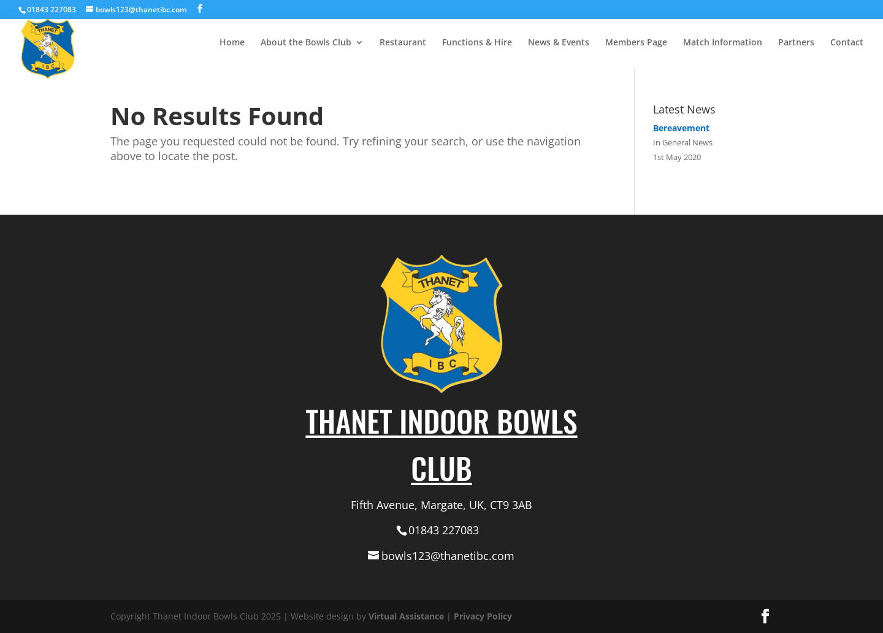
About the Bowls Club (306, 43)
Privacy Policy (483, 616)
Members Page (636, 43)
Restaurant (403, 43)
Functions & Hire (477, 43)
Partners (796, 43)
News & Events (558, 43)
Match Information (722, 43)
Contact (846, 43)
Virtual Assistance (406, 616)
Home (232, 43)
